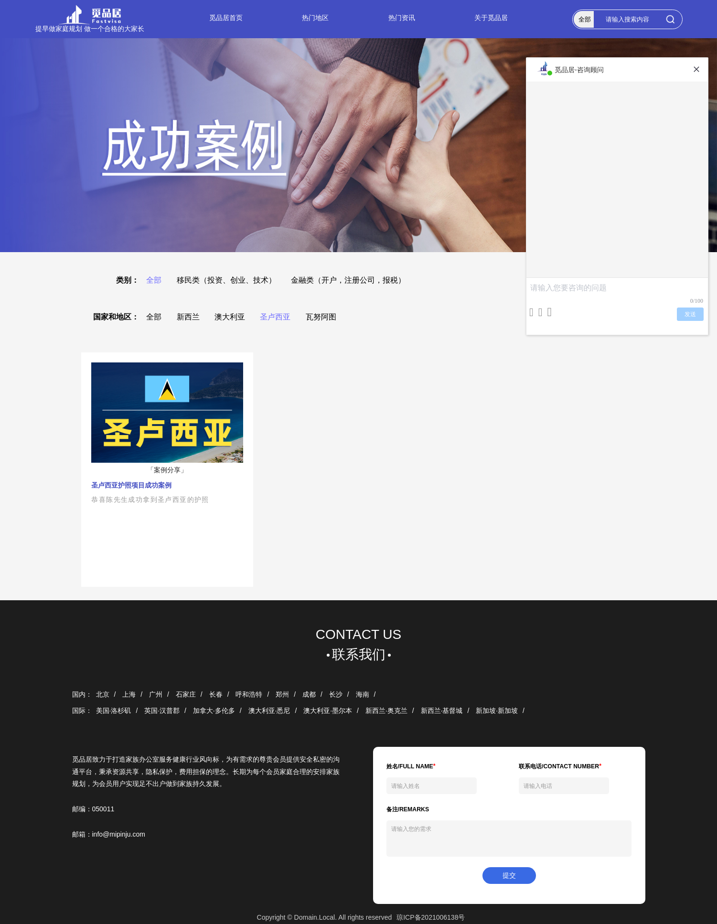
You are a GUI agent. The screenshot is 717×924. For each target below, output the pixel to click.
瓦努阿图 (321, 317)
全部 (153, 280)
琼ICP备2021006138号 (430, 917)
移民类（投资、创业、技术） (226, 280)
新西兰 (188, 317)
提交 (509, 875)
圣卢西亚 (275, 317)
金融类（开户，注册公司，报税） (348, 280)
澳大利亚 (229, 317)
